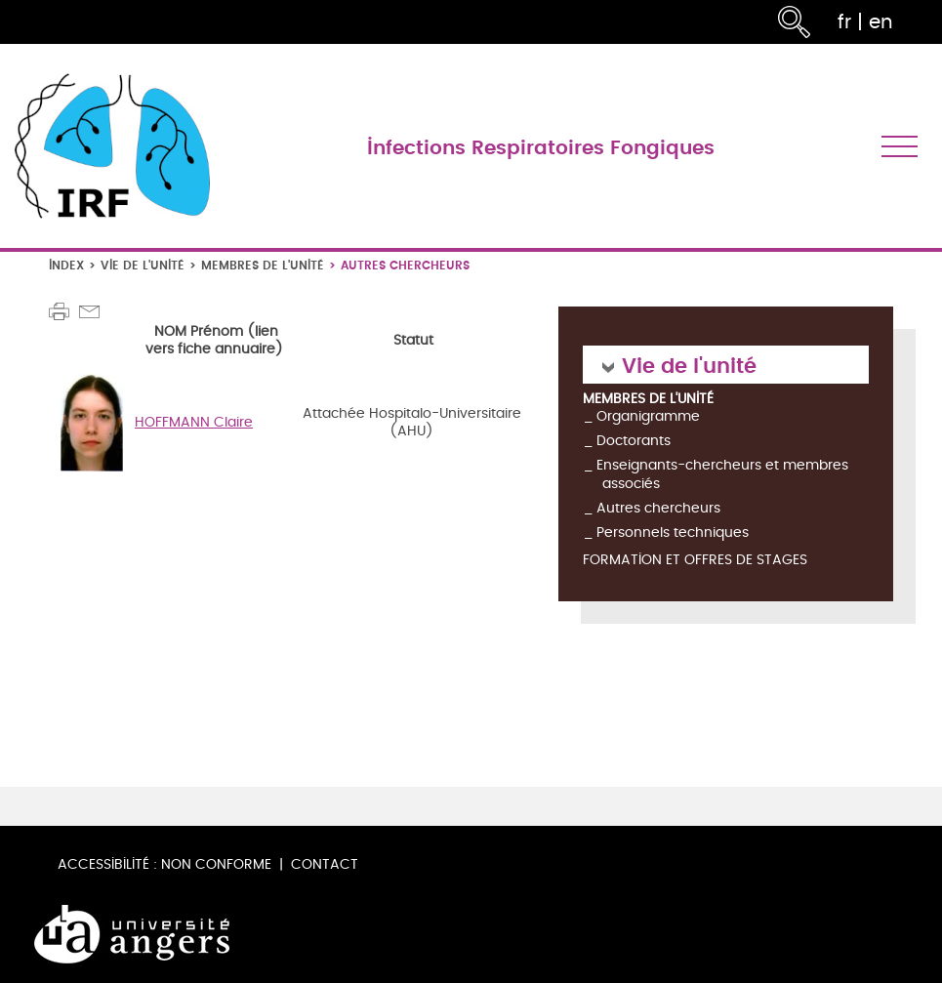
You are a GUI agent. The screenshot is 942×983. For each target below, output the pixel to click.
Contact (324, 864)
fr (844, 22)
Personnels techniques (672, 532)
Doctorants (633, 440)
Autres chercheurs (658, 508)
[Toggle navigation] (899, 146)
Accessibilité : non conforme (164, 864)
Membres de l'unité (262, 265)
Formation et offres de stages (695, 561)
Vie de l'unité (142, 265)
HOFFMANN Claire (194, 422)
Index (66, 265)
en (881, 22)
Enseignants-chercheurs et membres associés (722, 474)
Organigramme (648, 416)
